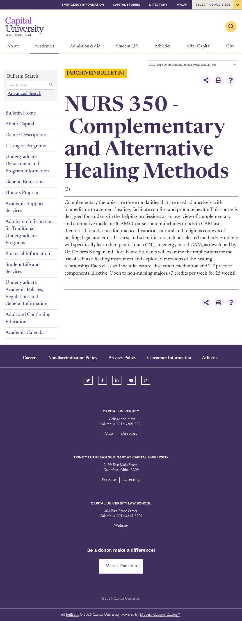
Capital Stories (126, 4)
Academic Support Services (24, 207)
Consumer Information (169, 358)
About (13, 46)
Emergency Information (83, 4)
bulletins (72, 614)
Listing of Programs (25, 146)
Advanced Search (24, 93)
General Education (24, 182)
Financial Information (27, 253)
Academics (44, 46)
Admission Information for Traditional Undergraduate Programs (29, 232)
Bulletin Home (20, 113)
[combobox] (192, 64)
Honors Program (22, 192)
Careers (30, 358)
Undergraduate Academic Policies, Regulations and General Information (26, 293)
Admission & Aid (85, 46)
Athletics (163, 46)
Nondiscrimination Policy (73, 358)
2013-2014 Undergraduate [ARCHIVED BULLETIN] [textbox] (182, 64)
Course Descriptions (26, 135)
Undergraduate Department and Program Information (27, 164)
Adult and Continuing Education (27, 318)
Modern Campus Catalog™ (160, 614)
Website (109, 480)
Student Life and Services (22, 268)
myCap (181, 4)
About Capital (19, 124)
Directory (158, 4)
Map (109, 434)
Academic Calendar (25, 332)
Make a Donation (121, 566)
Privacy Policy (122, 358)
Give (230, 46)
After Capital (198, 46)
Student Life (127, 46)
